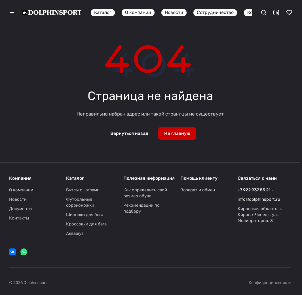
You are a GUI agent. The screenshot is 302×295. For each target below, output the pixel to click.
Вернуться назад (129, 133)
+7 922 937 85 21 (254, 190)
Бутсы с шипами (83, 190)
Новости (18, 199)
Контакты (19, 218)
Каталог (75, 178)
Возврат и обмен (197, 190)
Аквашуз (75, 233)
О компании (21, 190)
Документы (20, 208)
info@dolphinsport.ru (259, 199)
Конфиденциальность (270, 282)
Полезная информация (149, 178)
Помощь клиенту (198, 178)
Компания (20, 178)
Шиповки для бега (84, 214)
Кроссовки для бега (86, 224)
